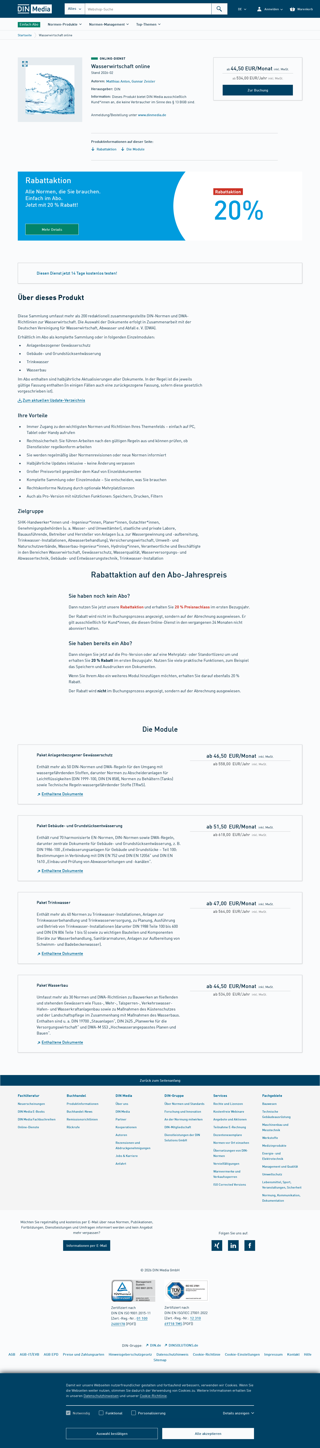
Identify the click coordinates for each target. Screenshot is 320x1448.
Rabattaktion (103, 149)
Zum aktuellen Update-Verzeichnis (54, 400)
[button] (270, 9)
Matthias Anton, (119, 81)
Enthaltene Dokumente (62, 793)
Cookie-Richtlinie (153, 1395)
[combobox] (156, 8)
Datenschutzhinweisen (101, 1395)
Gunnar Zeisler (143, 81)
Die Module (133, 149)
